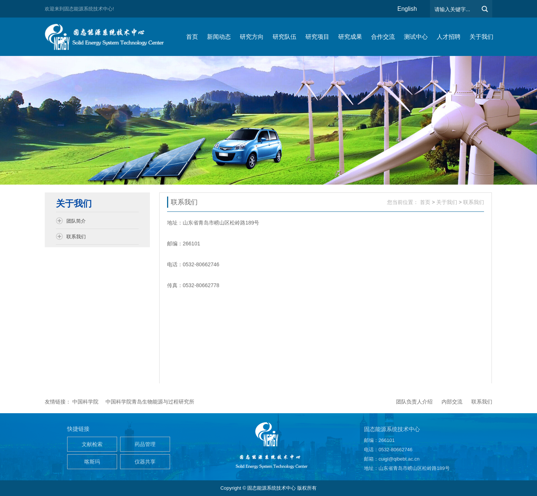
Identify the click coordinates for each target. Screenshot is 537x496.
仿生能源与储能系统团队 (108, 37)
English (407, 9)
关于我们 (446, 202)
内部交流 (452, 402)
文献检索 (92, 444)
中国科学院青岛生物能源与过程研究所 (150, 402)
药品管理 (145, 444)
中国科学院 (85, 402)
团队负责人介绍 (414, 402)
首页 (425, 202)
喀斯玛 (92, 462)
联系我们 (473, 202)
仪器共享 (145, 462)
